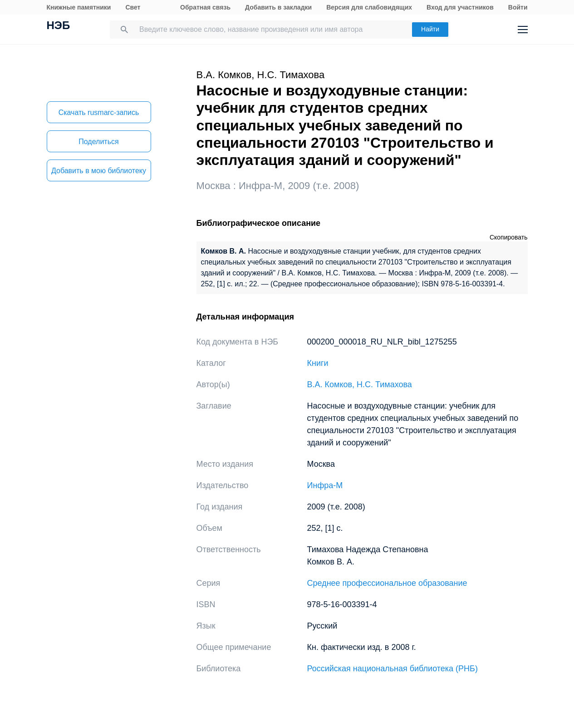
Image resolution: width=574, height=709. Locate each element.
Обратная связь (205, 7)
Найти (430, 29)
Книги (318, 363)
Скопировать (509, 237)
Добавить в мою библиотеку (98, 171)
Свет (132, 7)
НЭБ (58, 26)
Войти (518, 7)
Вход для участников (460, 7)
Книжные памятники (79, 7)
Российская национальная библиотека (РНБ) (392, 668)
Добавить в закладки (278, 7)
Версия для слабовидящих (369, 7)
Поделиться (98, 141)
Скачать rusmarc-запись (99, 112)
